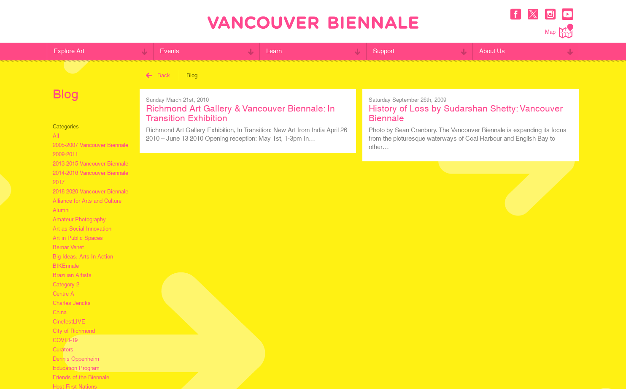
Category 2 (66, 284)
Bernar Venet (68, 247)
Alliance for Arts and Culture (87, 201)
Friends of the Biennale (81, 377)
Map (559, 31)
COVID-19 (65, 340)
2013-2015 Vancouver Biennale (90, 163)
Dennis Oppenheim (76, 359)
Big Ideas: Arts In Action (83, 256)
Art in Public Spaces (78, 238)
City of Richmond (74, 331)
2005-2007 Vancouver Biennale (90, 145)
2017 (59, 182)
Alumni (61, 210)
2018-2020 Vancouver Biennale (90, 191)
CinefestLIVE (69, 321)
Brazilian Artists (72, 275)
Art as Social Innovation (82, 229)
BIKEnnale (66, 266)
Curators (63, 349)
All (56, 136)
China (60, 312)
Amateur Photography (79, 219)
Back (158, 75)
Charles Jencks (72, 303)
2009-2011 (65, 154)
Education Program (76, 368)
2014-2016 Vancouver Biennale (90, 173)
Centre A (63, 294)
